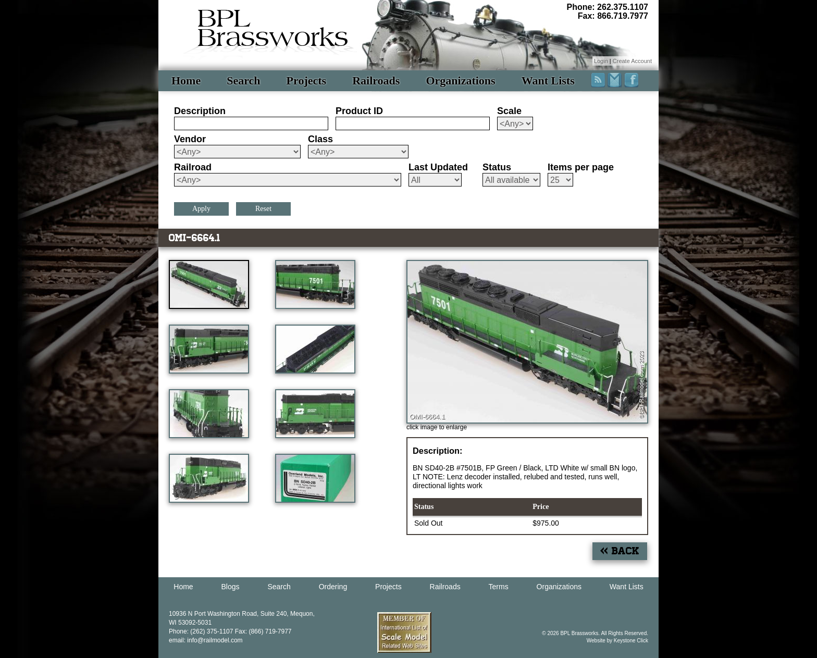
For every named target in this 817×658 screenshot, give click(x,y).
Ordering (333, 586)
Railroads (376, 80)
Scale (509, 111)
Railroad (193, 167)
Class (320, 139)
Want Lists (548, 80)
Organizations (460, 80)
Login (601, 61)
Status (496, 167)
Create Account (632, 61)
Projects (307, 80)
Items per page (581, 167)
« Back (619, 550)
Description (200, 111)
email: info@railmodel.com (206, 640)
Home (186, 80)
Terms (499, 586)
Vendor (190, 139)
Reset (263, 209)
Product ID (359, 111)
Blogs (230, 586)
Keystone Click (631, 640)
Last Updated (438, 167)
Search (243, 80)
